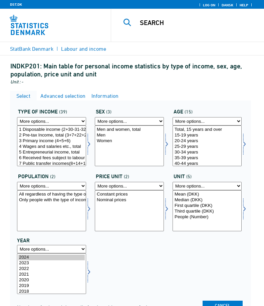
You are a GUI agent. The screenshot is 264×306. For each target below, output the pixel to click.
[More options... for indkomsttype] (51, 121)
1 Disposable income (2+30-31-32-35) (51, 129)
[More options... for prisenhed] (129, 186)
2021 (51, 274)
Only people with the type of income (51, 200)
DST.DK (16, 4)
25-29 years (207, 146)
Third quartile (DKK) (207, 211)
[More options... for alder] (207, 121)
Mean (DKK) (207, 194)
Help (244, 5)
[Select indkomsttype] (51, 145)
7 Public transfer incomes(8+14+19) (51, 164)
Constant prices (129, 194)
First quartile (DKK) (207, 206)
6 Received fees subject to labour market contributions (51, 158)
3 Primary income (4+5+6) (51, 141)
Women (129, 141)
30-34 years (207, 152)
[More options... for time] (51, 249)
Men (129, 135)
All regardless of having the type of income (51, 194)
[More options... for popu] (51, 186)
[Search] (197, 22)
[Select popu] (51, 210)
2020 (51, 280)
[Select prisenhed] (129, 210)
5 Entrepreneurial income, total (51, 152)
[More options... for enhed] (207, 186)
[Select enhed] (207, 210)
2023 (51, 263)
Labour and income (83, 49)
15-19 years (207, 135)
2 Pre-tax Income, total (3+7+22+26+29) (51, 135)
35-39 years (207, 158)
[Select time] (51, 273)
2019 (51, 286)
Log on (209, 5)
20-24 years (207, 141)
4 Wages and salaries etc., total (51, 146)
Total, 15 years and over (207, 129)
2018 (51, 291)
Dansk (227, 5)
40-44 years (207, 164)
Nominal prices (129, 200)
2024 (51, 257)
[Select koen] (129, 145)
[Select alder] (207, 145)
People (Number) (207, 217)
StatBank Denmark (31, 49)
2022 (51, 269)
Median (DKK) (207, 200)
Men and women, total (129, 129)
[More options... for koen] (129, 121)
